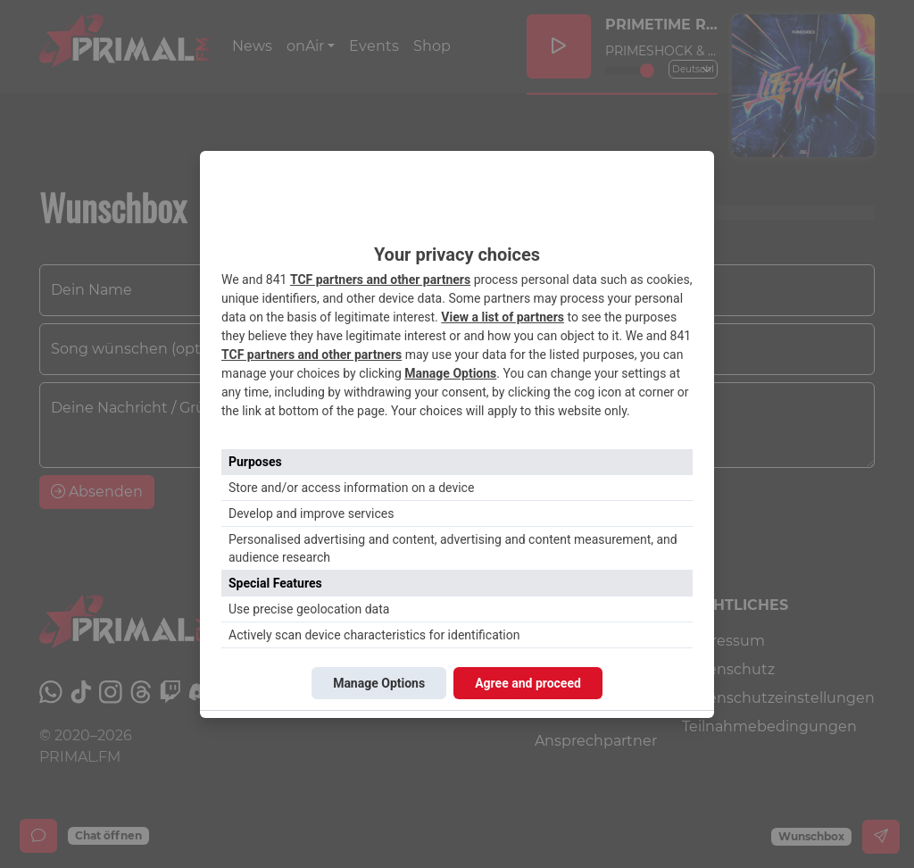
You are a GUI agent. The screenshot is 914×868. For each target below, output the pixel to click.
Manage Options (450, 373)
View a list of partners (502, 317)
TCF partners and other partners (380, 279)
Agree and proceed (528, 683)
